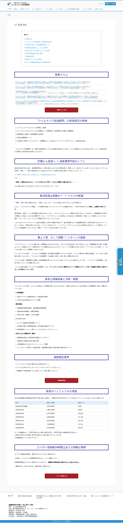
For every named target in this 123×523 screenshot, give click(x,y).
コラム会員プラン (37, 9)
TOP (9, 9)
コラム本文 (58, 9)
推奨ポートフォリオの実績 (33, 59)
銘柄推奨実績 (61, 381)
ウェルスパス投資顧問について (103, 496)
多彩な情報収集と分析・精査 (34, 53)
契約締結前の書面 (26, 496)
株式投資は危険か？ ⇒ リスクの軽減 (37, 48)
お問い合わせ (98, 9)
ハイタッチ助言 (87, 9)
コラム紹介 (49, 9)
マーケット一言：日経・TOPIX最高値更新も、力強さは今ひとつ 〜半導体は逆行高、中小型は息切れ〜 (48, 87)
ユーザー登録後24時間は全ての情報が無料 (38, 62)
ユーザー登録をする (61, 476)
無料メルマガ (25, 9)
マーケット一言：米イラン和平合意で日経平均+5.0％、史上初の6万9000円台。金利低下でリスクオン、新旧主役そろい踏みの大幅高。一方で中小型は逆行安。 (60, 102)
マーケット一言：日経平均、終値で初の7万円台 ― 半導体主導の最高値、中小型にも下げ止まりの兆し (48, 82)
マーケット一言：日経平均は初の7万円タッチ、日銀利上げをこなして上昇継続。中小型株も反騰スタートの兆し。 (52, 96)
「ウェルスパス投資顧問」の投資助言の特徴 (39, 42)
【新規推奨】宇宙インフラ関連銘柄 (27, 92)
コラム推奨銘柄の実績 (72, 9)
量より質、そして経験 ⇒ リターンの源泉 (38, 51)
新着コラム (29, 39)
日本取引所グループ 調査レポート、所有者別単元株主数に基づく (39, 175)
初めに (16, 9)
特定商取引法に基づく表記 (77, 496)
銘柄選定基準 (30, 56)
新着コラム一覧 (61, 110)
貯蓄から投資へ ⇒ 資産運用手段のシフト (38, 45)
